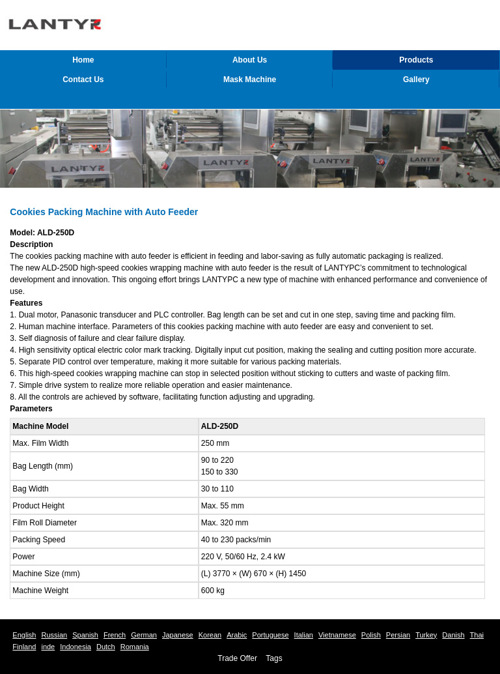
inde (48, 647)
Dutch (105, 647)
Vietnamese (337, 635)
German (144, 635)
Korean (210, 635)
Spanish (85, 635)
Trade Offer (237, 658)
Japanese (177, 635)
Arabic (237, 635)
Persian (398, 635)
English (24, 635)
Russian (54, 635)
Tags (274, 658)
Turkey (426, 635)
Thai (477, 635)
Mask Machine (249, 79)
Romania (134, 647)
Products (416, 60)
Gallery (416, 79)
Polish (371, 635)
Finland (24, 647)
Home (83, 60)
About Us (249, 60)
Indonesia (75, 647)
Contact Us (83, 79)
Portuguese (270, 635)
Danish (453, 635)
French (115, 635)
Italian (303, 635)
